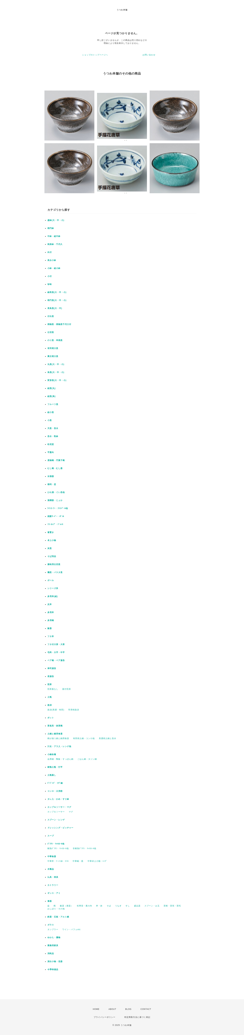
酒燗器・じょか (55, 500)
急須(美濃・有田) (55, 710)
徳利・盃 (51, 484)
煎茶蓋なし (52, 689)
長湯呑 (50, 676)
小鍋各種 (51, 754)
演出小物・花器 (55, 961)
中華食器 (51, 856)
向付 (49, 252)
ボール (50, 580)
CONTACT (145, 1009)
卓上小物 (51, 540)
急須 (49, 705)
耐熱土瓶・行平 (55, 767)
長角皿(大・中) (54, 308)
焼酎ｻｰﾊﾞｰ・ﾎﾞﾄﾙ (55, 516)
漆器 (49, 901)
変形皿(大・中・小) (56, 380)
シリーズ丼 (52, 588)
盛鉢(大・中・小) (55, 220)
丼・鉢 (99, 906)
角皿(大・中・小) (55, 372)
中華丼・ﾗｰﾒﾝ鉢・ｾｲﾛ (58, 861)
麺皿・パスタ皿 (55, 572)
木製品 (50, 869)
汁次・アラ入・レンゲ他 (59, 746)
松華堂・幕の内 (84, 906)
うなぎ (118, 906)
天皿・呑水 (52, 428)
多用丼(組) (52, 596)
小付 (49, 276)
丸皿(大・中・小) (55, 364)
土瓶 (49, 697)
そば (109, 906)
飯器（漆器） (66, 906)
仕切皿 (50, 332)
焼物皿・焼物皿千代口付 (59, 324)
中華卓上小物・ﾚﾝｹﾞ (97, 861)
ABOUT (112, 1009)
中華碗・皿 (78, 861)
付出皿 (50, 316)
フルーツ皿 (52, 404)
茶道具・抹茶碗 (55, 726)
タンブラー (52, 929)
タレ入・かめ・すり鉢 (58, 799)
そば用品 (51, 556)
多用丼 (50, 612)
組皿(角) (51, 396)
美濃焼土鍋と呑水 (107, 738)
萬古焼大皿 (52, 356)
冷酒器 (50, 476)
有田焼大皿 (52, 348)
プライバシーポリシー (104, 1017)
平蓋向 (50, 452)
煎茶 (49, 684)
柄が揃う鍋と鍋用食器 (58, 738)
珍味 (49, 284)
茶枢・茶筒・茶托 (172, 906)
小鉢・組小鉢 (53, 268)
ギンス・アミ (53, 893)
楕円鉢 (50, 228)
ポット (50, 718)
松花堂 (50, 444)
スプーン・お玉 (152, 906)
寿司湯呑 (51, 668)
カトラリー (52, 885)
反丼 (49, 604)
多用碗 (50, 620)
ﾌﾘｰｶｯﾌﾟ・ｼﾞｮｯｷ (55, 524)
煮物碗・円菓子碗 (56, 460)
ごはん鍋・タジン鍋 (87, 759)
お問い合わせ (148, 55)
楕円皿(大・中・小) (56, 300)
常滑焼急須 (73, 710)
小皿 (49, 420)
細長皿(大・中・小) (56, 292)
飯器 (49, 628)
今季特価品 (52, 969)
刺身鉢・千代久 (55, 244)
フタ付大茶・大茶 (56, 644)
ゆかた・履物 (53, 937)
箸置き (50, 532)
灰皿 (49, 548)
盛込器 (137, 906)
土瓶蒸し (51, 775)
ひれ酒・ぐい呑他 (56, 492)
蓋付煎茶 (66, 689)
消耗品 (50, 953)
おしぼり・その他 (56, 909)
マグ (71, 812)
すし (127, 906)
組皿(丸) (51, 388)
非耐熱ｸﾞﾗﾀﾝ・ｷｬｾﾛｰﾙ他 (84, 848)
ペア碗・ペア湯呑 (56, 660)
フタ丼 (50, 636)
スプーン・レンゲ (56, 820)
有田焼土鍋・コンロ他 (84, 738)
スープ (50, 836)
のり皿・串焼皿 (55, 340)
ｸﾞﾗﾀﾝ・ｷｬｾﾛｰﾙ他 (55, 844)
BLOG (128, 1009)
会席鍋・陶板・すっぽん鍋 (60, 759)
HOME (96, 1009)
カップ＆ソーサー (56, 812)
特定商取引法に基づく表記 (137, 1017)
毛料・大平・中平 (56, 652)
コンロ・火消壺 (55, 791)
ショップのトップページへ (95, 55)
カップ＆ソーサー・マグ (59, 807)
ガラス (50, 925)
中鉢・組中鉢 (53, 236)
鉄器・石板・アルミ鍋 (58, 917)
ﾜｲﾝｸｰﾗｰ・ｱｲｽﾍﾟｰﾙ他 (57, 508)
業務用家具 (52, 945)
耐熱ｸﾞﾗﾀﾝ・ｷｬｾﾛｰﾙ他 (58, 848)
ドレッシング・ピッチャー (60, 828)
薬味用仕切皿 (53, 564)
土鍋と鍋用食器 (55, 734)
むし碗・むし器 (55, 468)
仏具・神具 (52, 877)
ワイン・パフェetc (71, 929)
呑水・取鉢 (52, 436)
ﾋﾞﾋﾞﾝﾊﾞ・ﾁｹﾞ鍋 (55, 783)
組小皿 (50, 412)
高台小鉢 (51, 260)
